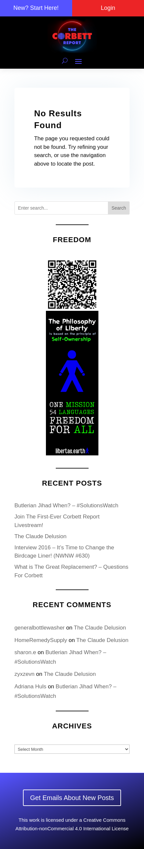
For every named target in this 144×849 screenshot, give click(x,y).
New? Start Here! (36, 8)
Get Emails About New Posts (72, 797)
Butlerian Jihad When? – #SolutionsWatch (66, 505)
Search (119, 208)
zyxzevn (24, 674)
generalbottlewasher (39, 628)
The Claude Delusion (40, 536)
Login (108, 8)
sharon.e (25, 652)
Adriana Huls (30, 686)
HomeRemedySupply (40, 640)
